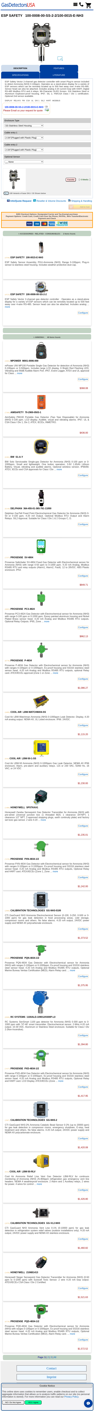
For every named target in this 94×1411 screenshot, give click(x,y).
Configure (83, 313)
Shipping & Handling (81, 201)
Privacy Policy (71, 1397)
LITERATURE (59, 75)
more (7, 307)
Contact (52, 1368)
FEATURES (59, 68)
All (55, 1357)
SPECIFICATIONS (20, 75)
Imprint (51, 1377)
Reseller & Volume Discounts (51, 201)
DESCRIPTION (20, 68)
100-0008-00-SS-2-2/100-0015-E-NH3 (24, 107)
